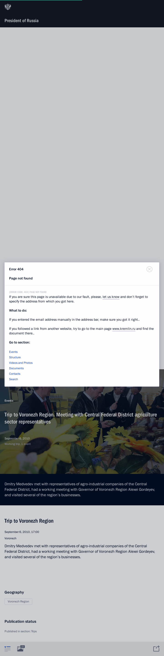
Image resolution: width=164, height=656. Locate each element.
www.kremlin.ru (123, 328)
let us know (111, 296)
